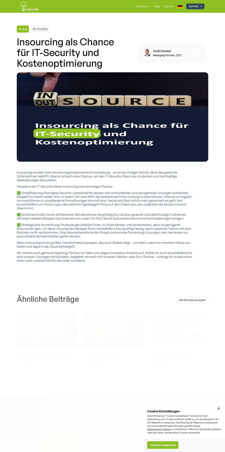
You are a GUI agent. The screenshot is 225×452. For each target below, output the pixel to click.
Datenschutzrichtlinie (158, 429)
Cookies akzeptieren (163, 445)
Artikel (23, 29)
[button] (143, 6)
